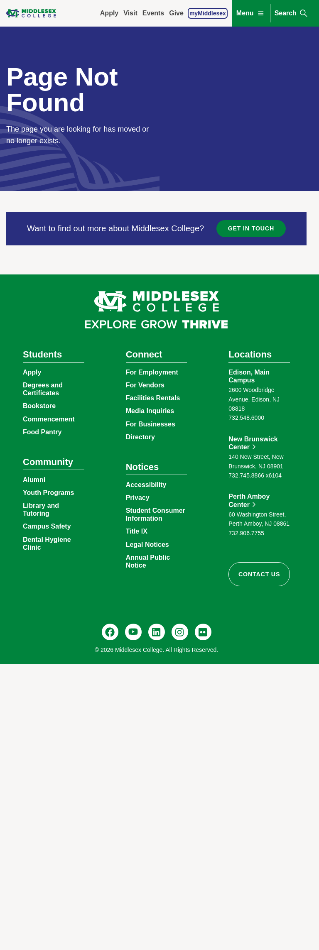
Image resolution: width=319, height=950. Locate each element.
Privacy (138, 497)
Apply (109, 13)
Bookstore (39, 405)
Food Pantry (42, 432)
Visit (130, 13)
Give (176, 13)
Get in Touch (251, 228)
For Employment (152, 372)
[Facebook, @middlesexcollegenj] (110, 632)
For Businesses (150, 424)
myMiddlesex (207, 13)
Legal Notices (147, 544)
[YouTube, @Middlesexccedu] (133, 632)
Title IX (136, 531)
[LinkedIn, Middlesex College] (156, 632)
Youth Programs (48, 492)
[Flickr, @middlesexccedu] (203, 632)
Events (153, 13)
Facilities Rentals (153, 398)
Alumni (34, 479)
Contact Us (259, 574)
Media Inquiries (150, 410)
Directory (140, 437)
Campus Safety (47, 526)
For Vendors (145, 385)
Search (292, 13)
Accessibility (146, 484)
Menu (251, 13)
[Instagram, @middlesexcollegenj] (180, 632)
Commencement (48, 419)
